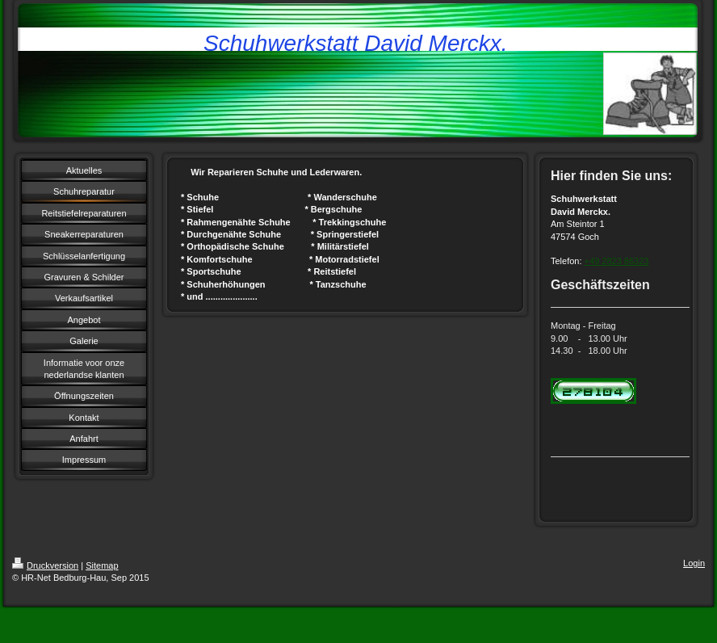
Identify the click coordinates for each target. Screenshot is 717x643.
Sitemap (102, 565)
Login (694, 563)
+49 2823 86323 (617, 261)
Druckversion (45, 565)
